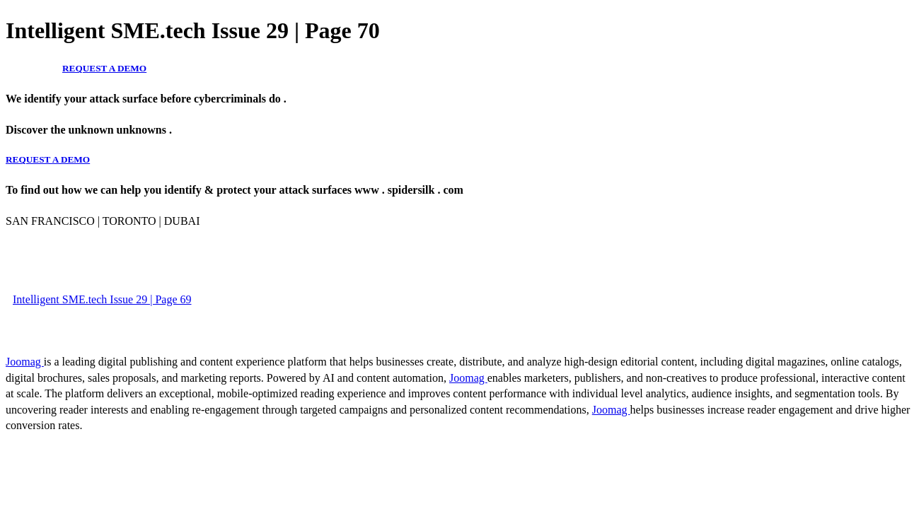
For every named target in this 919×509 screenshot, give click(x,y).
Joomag (25, 362)
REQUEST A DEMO (104, 68)
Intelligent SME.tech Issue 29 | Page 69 (102, 299)
